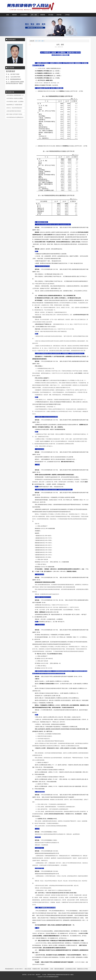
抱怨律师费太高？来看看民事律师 (14, 104)
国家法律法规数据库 (59, 968)
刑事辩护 (14, 14)
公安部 (51, 968)
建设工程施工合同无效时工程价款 (14, 114)
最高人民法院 (28, 968)
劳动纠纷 (59, 14)
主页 (36, 40)
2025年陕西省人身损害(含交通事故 (14, 98)
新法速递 (50, 14)
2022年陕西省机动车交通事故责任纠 (14, 117)
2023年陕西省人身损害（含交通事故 (14, 101)
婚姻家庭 (42, 14)
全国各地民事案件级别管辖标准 (13, 111)
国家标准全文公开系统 (82, 968)
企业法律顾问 (24, 14)
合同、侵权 (34, 14)
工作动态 (67, 14)
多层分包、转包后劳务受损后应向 (14, 107)
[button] (7, 26)
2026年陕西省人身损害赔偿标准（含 (14, 95)
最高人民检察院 (44, 968)
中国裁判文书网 (36, 968)
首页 (7, 14)
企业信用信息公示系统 (70, 968)
